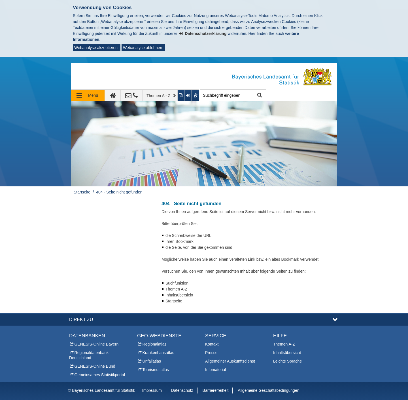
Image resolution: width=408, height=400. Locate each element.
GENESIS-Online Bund (95, 366)
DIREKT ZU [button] (81, 319)
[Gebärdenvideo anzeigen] (195, 95)
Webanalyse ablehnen (142, 47)
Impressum (152, 390)
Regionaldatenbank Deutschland (89, 355)
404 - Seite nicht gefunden (119, 192)
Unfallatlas (152, 361)
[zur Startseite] (113, 95)
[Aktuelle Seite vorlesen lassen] (188, 95)
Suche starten (259, 95)
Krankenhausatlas (158, 352)
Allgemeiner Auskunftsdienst (230, 361)
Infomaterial (215, 369)
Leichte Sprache (287, 361)
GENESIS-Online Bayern (97, 344)
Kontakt (211, 344)
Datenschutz (182, 390)
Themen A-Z (284, 344)
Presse (211, 352)
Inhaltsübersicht (287, 352)
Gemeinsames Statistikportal (100, 374)
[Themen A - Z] (160, 95)
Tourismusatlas (156, 369)
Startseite (82, 192)
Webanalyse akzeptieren (96, 47)
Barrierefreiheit (216, 390)
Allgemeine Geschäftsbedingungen (268, 390)
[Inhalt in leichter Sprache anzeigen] (181, 95)
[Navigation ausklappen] (88, 95)
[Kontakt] (132, 95)
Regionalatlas (155, 344)
